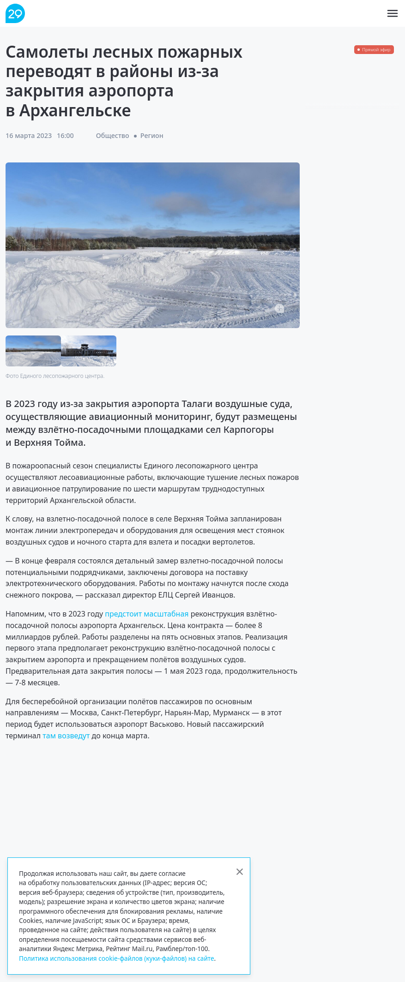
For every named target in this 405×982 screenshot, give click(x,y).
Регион (151, 135)
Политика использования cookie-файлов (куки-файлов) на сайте (116, 958)
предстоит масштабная (145, 614)
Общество (112, 135)
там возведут (66, 736)
